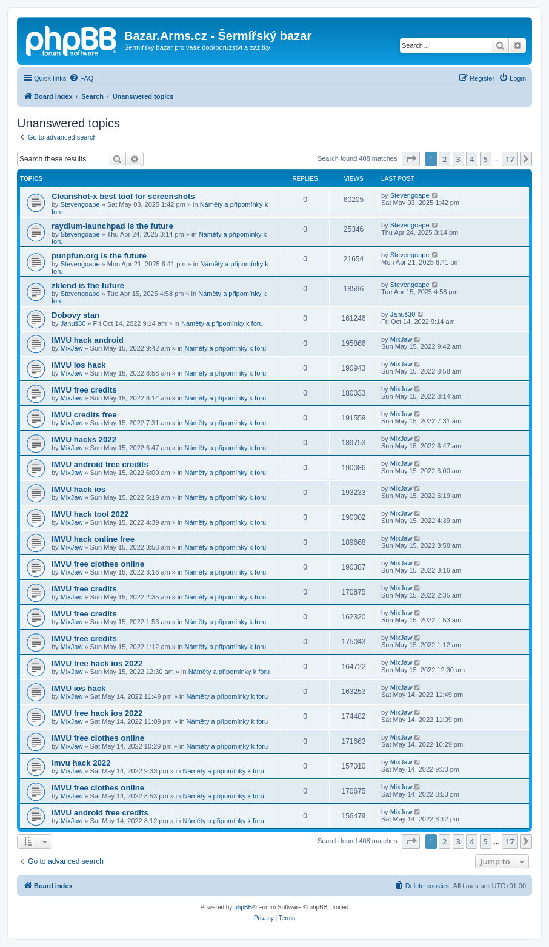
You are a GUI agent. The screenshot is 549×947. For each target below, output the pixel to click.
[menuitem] (81, 78)
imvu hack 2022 (81, 762)
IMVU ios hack (78, 364)
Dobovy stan (75, 315)
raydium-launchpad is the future (112, 226)
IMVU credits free (84, 414)
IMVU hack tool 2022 (90, 514)
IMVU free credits (84, 389)
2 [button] (444, 158)
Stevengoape (80, 204)
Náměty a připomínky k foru (222, 323)
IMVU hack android (88, 340)
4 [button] (472, 158)
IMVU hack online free (93, 539)
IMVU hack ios (78, 489)
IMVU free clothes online (98, 563)
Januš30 (73, 323)
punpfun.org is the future (99, 255)
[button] (411, 159)
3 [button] (458, 158)
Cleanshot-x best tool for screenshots (123, 196)
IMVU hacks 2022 (84, 439)
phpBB (243, 907)
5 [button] (486, 158)
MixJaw (72, 348)
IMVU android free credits (100, 464)
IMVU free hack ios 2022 (97, 663)
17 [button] (509, 158)
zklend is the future (88, 285)
